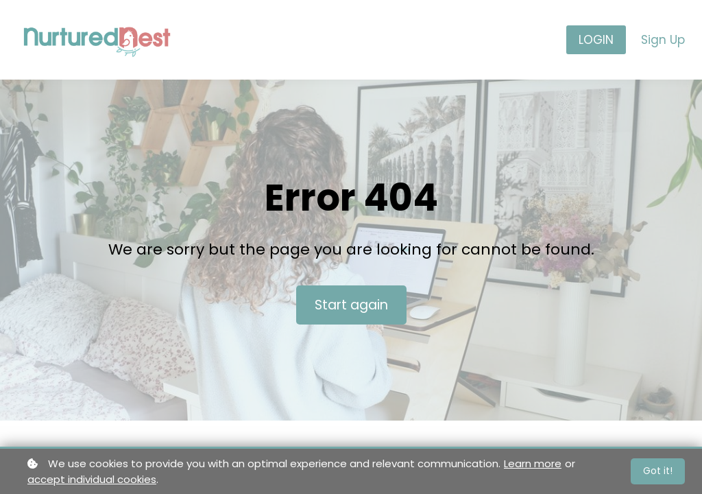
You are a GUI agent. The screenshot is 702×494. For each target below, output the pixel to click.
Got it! (658, 471)
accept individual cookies (91, 479)
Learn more (532, 463)
